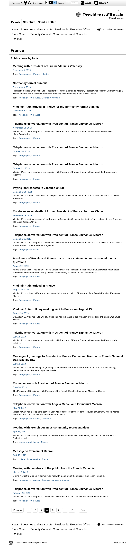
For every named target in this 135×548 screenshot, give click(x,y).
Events (15, 22)
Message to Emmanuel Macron (33, 451)
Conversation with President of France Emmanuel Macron (51, 383)
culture (22, 459)
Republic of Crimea (60, 480)
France (36, 74)
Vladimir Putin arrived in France (34, 285)
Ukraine (45, 74)
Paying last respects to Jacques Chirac (39, 187)
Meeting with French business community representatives (51, 427)
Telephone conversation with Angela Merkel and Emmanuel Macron (57, 404)
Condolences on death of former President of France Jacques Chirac (58, 211)
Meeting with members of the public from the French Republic (54, 468)
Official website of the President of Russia (99, 15)
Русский (120, 10)
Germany (46, 98)
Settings (102, 2)
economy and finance (29, 442)
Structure (29, 22)
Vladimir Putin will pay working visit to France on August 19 (52, 309)
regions (36, 480)
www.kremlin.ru (120, 543)
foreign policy (25, 74)
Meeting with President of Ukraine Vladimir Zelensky (47, 66)
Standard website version (112, 29)
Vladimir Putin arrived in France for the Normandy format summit (56, 106)
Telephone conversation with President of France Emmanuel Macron (58, 123)
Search (88, 2)
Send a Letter (47, 22)
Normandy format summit (30, 83)
